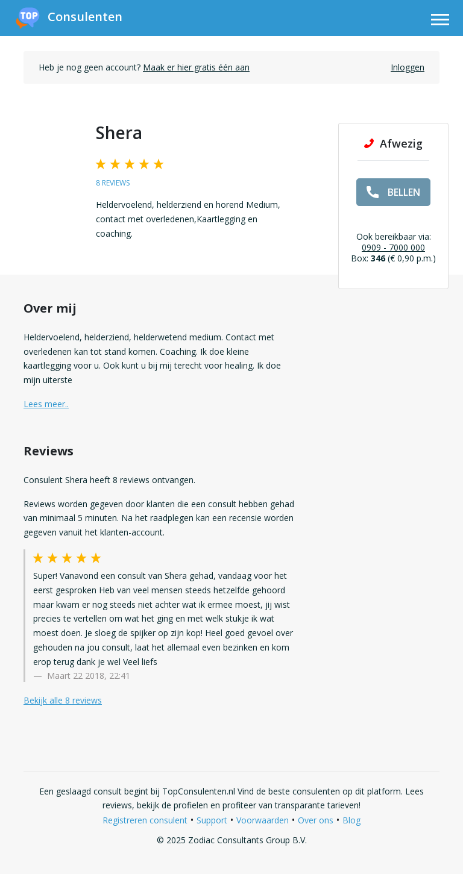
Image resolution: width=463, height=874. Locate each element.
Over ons (315, 820)
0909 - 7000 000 (393, 247)
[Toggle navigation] (440, 21)
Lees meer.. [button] (46, 404)
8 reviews (113, 183)
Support (212, 820)
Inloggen (407, 67)
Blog (351, 820)
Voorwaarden (262, 820)
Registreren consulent (144, 820)
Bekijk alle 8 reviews (63, 700)
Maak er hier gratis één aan (196, 67)
